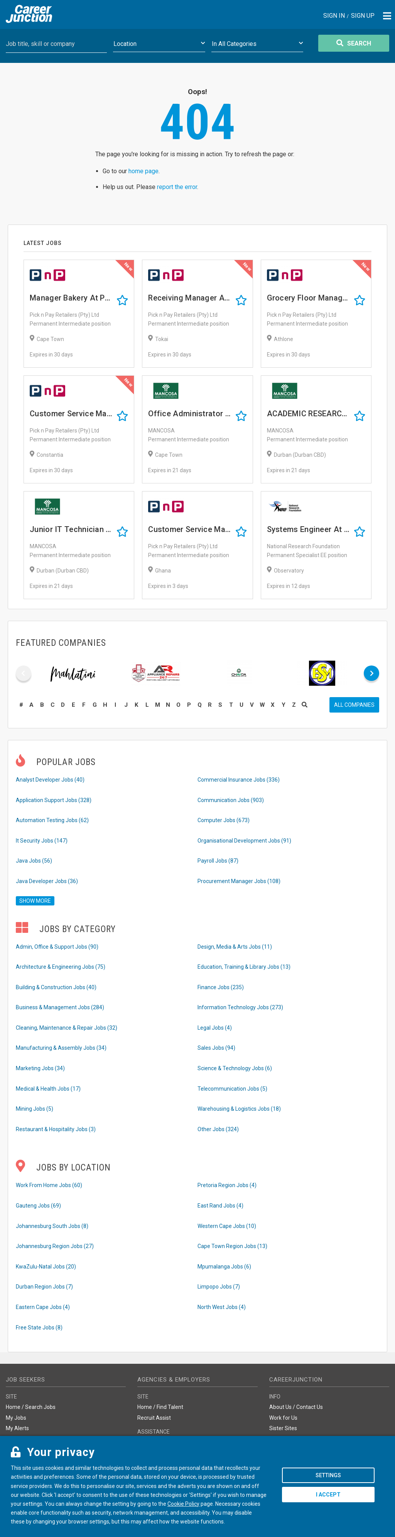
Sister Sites (283, 1428)
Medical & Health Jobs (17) (48, 1089)
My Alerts (17, 1428)
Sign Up (363, 16)
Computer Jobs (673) (224, 820)
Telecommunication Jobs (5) (232, 1089)
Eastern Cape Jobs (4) (43, 1307)
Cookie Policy (183, 1504)
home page (143, 171)
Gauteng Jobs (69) (38, 1206)
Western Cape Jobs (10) (227, 1226)
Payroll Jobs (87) (218, 861)
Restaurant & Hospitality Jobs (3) (56, 1129)
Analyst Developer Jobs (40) (50, 780)
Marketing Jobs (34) (40, 1068)
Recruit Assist (154, 1418)
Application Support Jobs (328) (53, 800)
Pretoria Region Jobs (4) (227, 1185)
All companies (354, 705)
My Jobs (16, 1418)
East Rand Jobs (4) (220, 1206)
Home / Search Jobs (31, 1407)
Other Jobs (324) (218, 1129)
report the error (177, 187)
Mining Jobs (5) (34, 1109)
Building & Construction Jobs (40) (56, 987)
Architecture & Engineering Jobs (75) (60, 967)
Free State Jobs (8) (39, 1327)
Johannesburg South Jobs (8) (52, 1226)
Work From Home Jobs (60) (49, 1185)
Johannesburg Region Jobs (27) (55, 1246)
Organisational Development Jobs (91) (244, 841)
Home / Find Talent (160, 1407)
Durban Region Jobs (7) (44, 1287)
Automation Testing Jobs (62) (52, 820)
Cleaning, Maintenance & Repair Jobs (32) (66, 1028)
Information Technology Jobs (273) (240, 1007)
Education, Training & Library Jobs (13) (244, 967)
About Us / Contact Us (296, 1407)
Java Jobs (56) (34, 861)
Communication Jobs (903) (231, 800)
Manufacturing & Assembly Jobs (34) (61, 1048)
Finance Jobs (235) (221, 987)
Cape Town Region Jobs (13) (232, 1246)
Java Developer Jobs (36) (47, 881)
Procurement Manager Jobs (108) (239, 881)
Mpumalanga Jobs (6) (224, 1266)
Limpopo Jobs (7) (219, 1287)
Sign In (334, 16)
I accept (328, 1494)
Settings (328, 1475)
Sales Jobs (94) (216, 1048)
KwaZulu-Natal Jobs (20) (46, 1266)
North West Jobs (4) (222, 1307)
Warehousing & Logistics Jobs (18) (239, 1109)
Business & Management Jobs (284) (60, 1007)
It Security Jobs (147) (42, 841)
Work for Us (283, 1418)
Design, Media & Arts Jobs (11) (235, 947)
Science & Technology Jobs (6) (235, 1068)
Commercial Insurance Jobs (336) (239, 780)
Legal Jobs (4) (215, 1028)
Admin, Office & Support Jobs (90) (57, 947)
